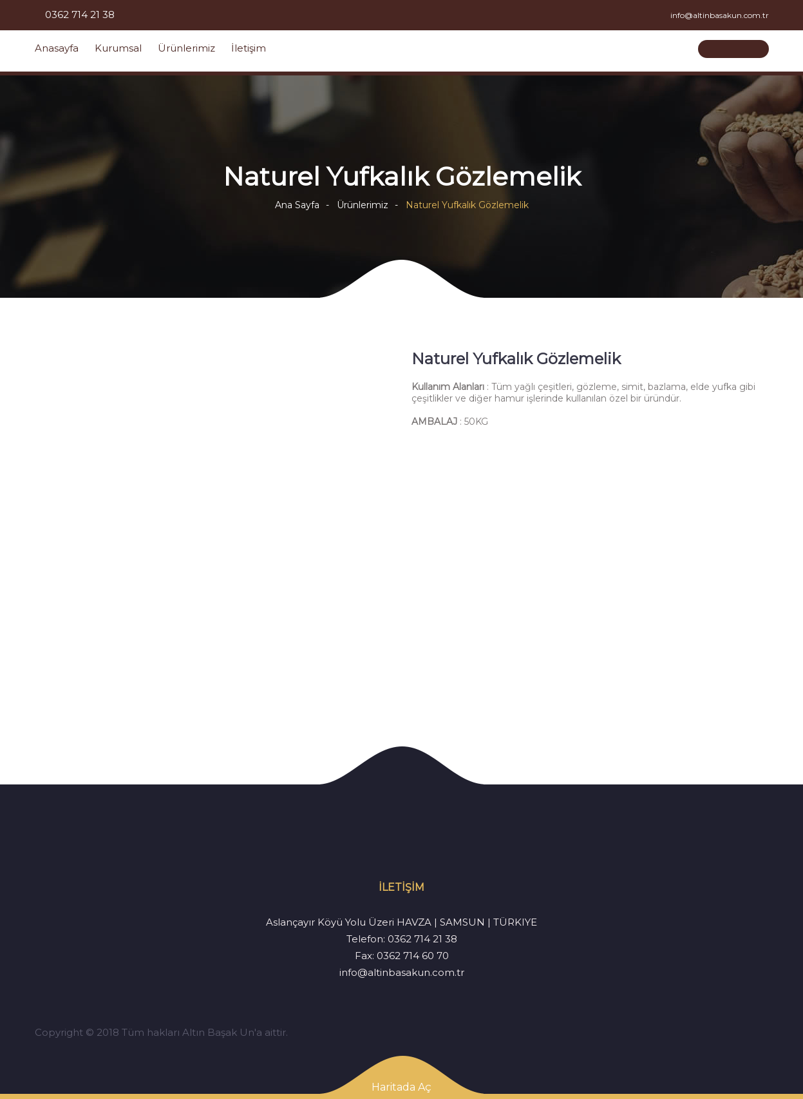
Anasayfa (57, 48)
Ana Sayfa (297, 205)
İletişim (248, 48)
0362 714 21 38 (422, 939)
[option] (213, 528)
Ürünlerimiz (186, 48)
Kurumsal (118, 48)
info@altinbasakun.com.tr (401, 972)
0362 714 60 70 (413, 955)
